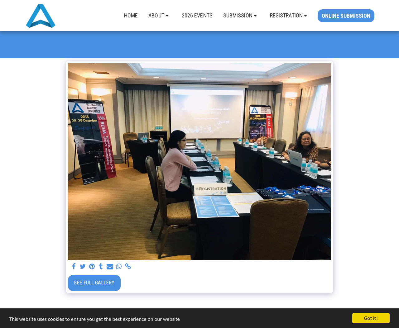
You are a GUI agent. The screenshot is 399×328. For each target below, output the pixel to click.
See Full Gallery (94, 283)
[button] (159, 15)
